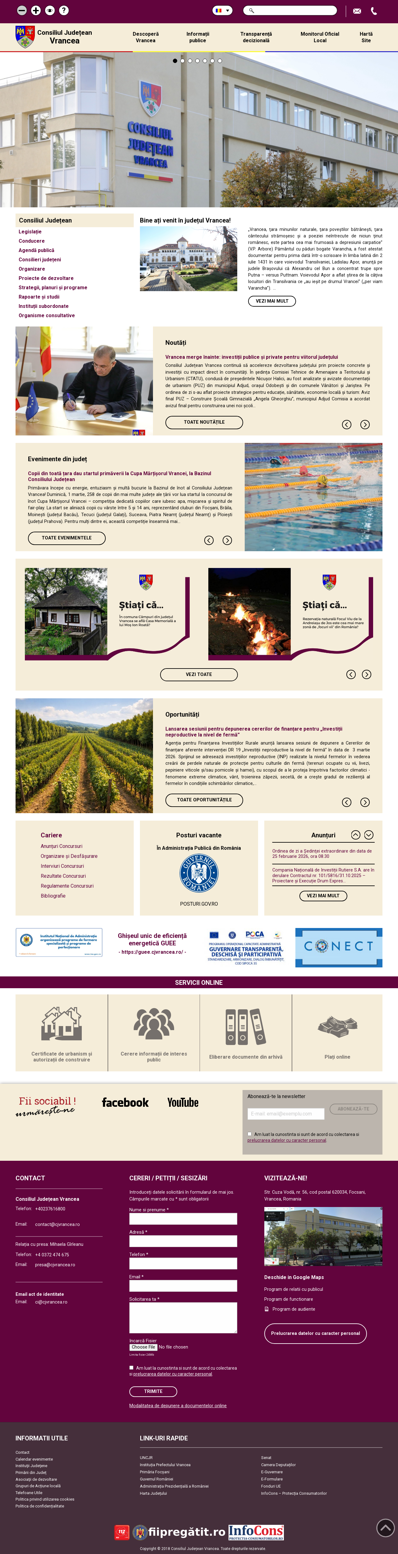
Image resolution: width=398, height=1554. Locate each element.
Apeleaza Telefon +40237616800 (374, 11)
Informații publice (198, 37)
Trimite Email (358, 11)
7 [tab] (220, 61)
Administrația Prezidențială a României (174, 1486)
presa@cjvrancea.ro (55, 1265)
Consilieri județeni (40, 260)
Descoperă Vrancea (146, 37)
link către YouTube (183, 1102)
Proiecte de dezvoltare (46, 278)
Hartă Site (366, 37)
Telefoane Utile (29, 1492)
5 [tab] (205, 61)
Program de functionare (288, 1299)
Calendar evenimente (34, 1459)
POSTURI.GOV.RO (199, 904)
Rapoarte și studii (39, 297)
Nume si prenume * (149, 1210)
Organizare (32, 269)
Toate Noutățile (204, 422)
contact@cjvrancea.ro (57, 1224)
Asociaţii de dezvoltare (36, 1479)
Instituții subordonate (44, 306)
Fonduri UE (271, 1486)
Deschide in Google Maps (294, 1277)
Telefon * (138, 1254)
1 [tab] (175, 61)
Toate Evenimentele (67, 538)
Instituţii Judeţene (31, 1465)
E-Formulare (272, 1479)
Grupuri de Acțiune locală (38, 1486)
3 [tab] (190, 61)
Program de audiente (294, 1309)
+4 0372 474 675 (52, 1255)
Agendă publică (36, 250)
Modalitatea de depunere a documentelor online (178, 1405)
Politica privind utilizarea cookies (45, 1499)
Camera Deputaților (278, 1464)
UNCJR (146, 1457)
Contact (23, 1452)
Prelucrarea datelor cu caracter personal (315, 1333)
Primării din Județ (31, 1472)
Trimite (153, 1391)
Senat (266, 1457)
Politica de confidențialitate (40, 1506)
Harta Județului (153, 1493)
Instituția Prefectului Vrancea (165, 1464)
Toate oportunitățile (204, 800)
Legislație (30, 232)
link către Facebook (125, 1102)
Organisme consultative (47, 315)
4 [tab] (197, 61)
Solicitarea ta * (144, 1299)
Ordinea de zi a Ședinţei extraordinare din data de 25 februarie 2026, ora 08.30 (322, 854)
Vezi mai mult (272, 301)
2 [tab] (182, 61)
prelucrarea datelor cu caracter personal (287, 1140)
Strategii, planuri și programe (53, 288)
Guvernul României (156, 1479)
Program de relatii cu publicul (293, 1289)
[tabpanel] (199, 129)
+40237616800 (50, 1209)
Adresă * (138, 1232)
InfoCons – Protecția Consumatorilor (294, 1493)
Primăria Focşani (154, 1472)
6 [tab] (212, 61)
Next (365, 424)
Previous (347, 424)
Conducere (32, 241)
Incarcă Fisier (143, 1341)
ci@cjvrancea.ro (51, 1302)
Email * (136, 1277)
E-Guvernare (272, 1472)
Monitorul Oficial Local (320, 37)
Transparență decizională (256, 37)
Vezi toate (199, 674)
